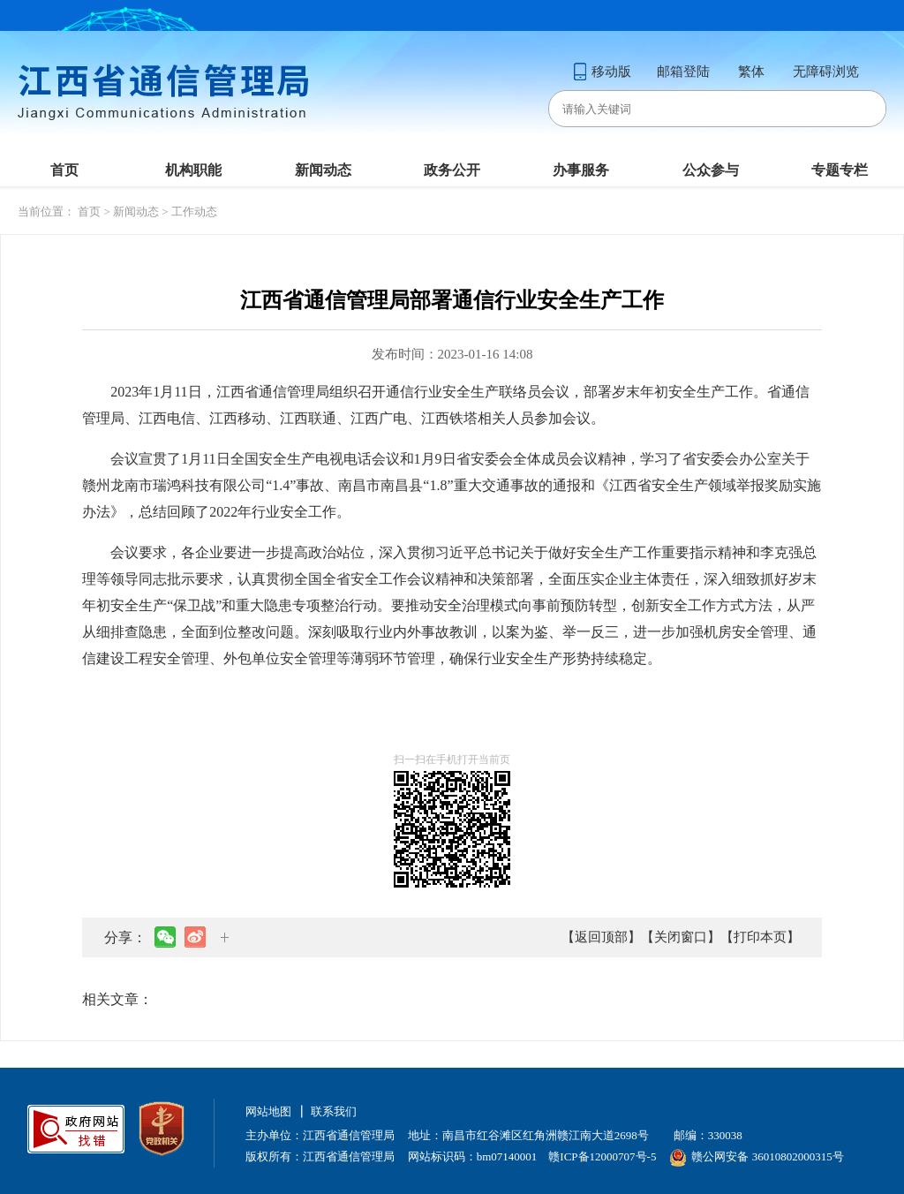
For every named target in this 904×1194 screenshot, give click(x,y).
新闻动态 (323, 170)
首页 (64, 170)
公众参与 (710, 170)
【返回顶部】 (601, 937)
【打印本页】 (760, 937)
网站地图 (268, 1111)
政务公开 (452, 170)
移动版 (602, 71)
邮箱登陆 (683, 71)
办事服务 (581, 170)
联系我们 (334, 1111)
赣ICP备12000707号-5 (602, 1156)
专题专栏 (839, 170)
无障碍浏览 (826, 71)
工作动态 (194, 211)
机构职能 (193, 170)
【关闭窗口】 (680, 937)
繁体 (751, 71)
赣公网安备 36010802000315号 (756, 1156)
